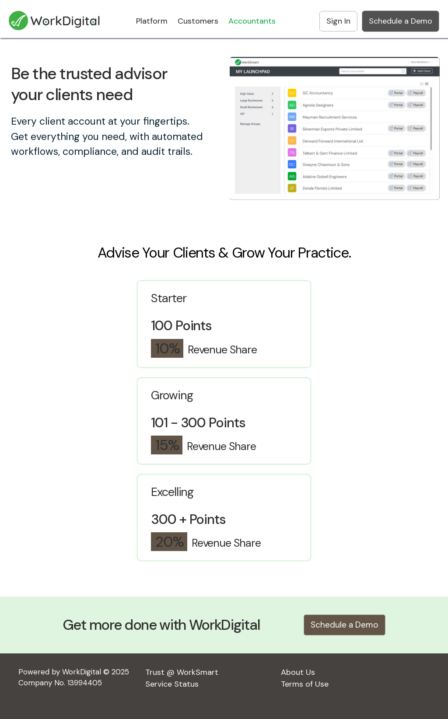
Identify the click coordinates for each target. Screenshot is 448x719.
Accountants (252, 21)
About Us (298, 672)
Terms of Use (305, 684)
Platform (152, 21)
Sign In (338, 21)
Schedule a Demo (400, 21)
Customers (198, 21)
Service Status (172, 684)
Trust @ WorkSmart (181, 672)
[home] (55, 16)
